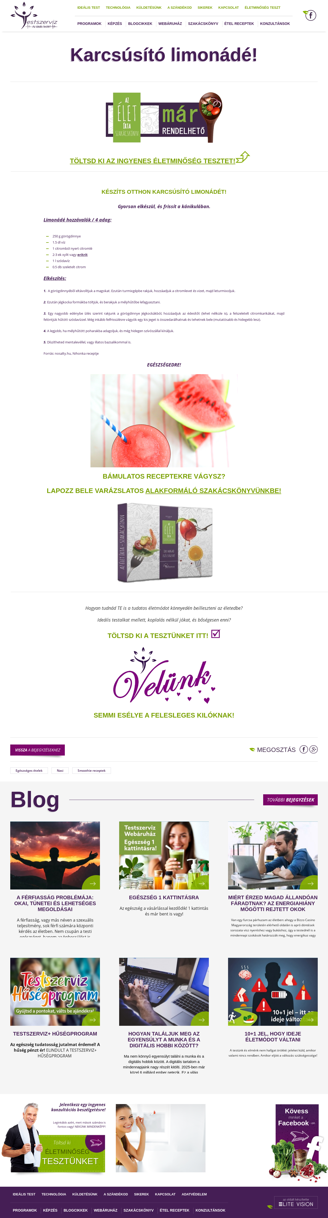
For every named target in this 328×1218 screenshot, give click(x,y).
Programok (89, 24)
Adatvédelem (194, 1194)
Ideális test (88, 7)
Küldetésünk (148, 7)
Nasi (60, 770)
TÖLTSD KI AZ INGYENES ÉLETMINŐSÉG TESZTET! (152, 161)
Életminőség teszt (262, 7)
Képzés (115, 24)
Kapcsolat (228, 7)
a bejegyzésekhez (37, 749)
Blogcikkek (140, 24)
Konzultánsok (275, 24)
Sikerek (205, 7)
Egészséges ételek (29, 770)
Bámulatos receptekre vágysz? (164, 476)
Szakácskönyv (203, 24)
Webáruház (170, 24)
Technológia (118, 7)
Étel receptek (239, 24)
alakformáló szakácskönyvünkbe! (213, 491)
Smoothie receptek (92, 770)
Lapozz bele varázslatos (96, 491)
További (290, 800)
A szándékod (179, 7)
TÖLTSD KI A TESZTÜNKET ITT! (158, 636)
